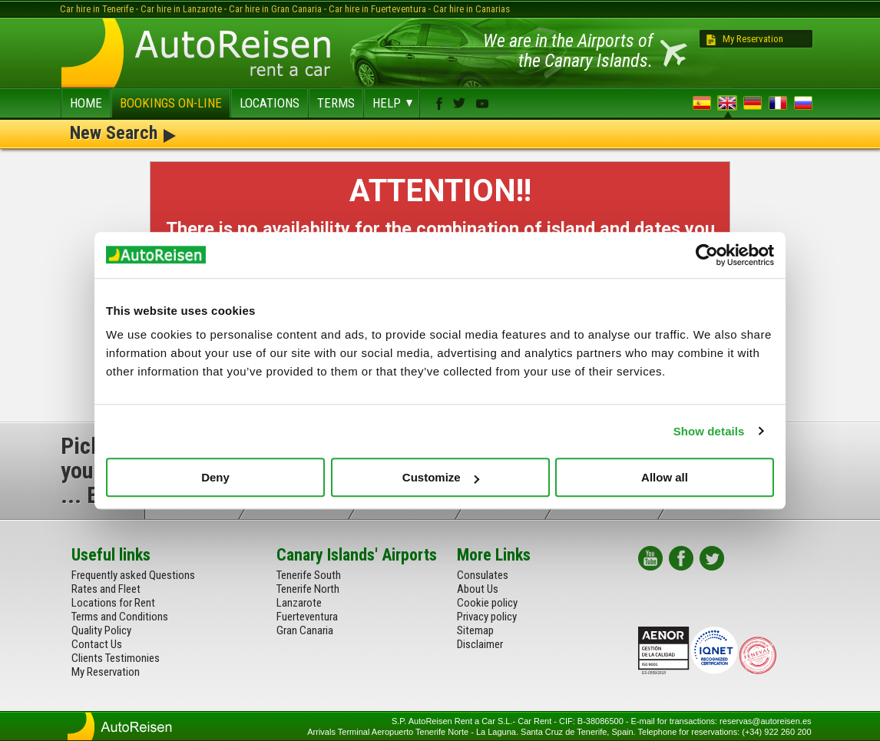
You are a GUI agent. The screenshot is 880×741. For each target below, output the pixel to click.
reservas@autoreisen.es (765, 721)
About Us (477, 589)
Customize (440, 477)
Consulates (482, 575)
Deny (215, 477)
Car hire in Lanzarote (181, 9)
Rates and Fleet (106, 589)
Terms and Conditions (119, 617)
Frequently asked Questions (133, 575)
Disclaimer (480, 644)
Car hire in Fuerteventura (377, 9)
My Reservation (753, 39)
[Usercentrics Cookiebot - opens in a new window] (707, 254)
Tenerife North (307, 589)
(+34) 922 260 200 (776, 731)
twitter (459, 103)
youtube (482, 103)
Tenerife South (308, 575)
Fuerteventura (307, 617)
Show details (709, 431)
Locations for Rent (113, 603)
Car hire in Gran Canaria (275, 9)
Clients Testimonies (115, 658)
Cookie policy (487, 603)
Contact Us (96, 644)
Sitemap (475, 630)
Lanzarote (299, 603)
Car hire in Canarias (471, 9)
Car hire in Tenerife (97, 9)
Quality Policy (101, 630)
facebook (439, 104)
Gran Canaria (304, 630)
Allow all (664, 477)
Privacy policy (487, 617)
